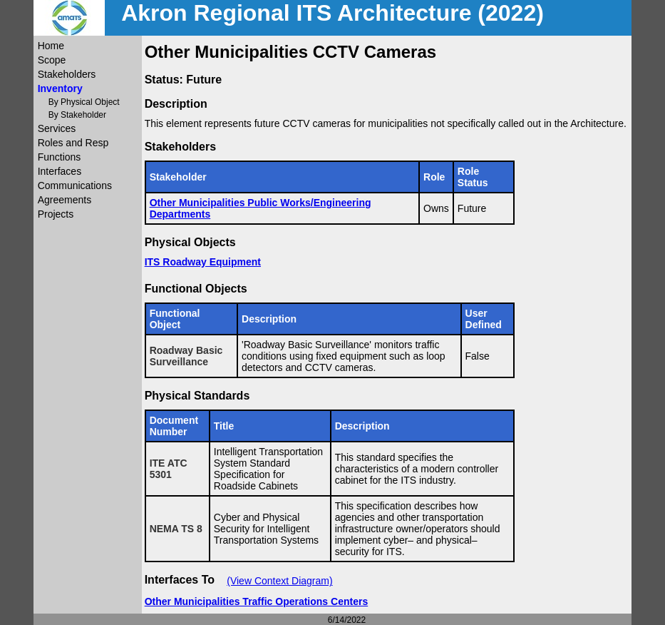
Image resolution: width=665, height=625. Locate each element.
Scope (52, 60)
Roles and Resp (73, 142)
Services (57, 128)
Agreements (64, 199)
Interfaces (59, 171)
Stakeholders (67, 74)
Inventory (60, 88)
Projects (56, 214)
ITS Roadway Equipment (203, 262)
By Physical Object (84, 102)
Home (51, 45)
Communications (75, 185)
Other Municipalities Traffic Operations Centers (256, 601)
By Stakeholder (77, 115)
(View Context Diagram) (279, 580)
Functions (59, 157)
